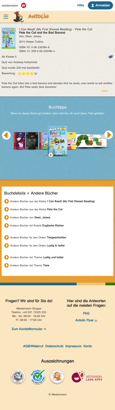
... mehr (103, 90)
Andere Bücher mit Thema (36, 257)
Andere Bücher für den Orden (38, 237)
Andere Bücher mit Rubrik (37, 225)
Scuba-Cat (60, 155)
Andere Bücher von (30, 217)
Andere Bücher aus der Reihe (52, 201)
